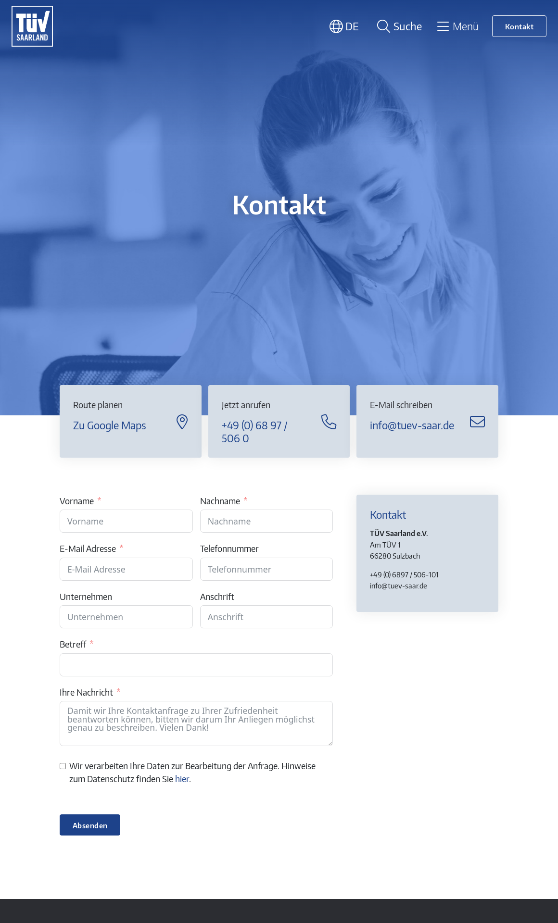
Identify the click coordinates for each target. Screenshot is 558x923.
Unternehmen (86, 596)
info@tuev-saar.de (398, 585)
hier (182, 778)
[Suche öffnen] (398, 26)
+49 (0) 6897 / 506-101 (404, 574)
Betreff (73, 644)
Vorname (77, 501)
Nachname (220, 501)
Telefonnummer (229, 548)
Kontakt (519, 26)
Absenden (90, 825)
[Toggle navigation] (457, 26)
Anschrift (217, 596)
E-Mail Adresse (88, 548)
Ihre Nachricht (86, 692)
